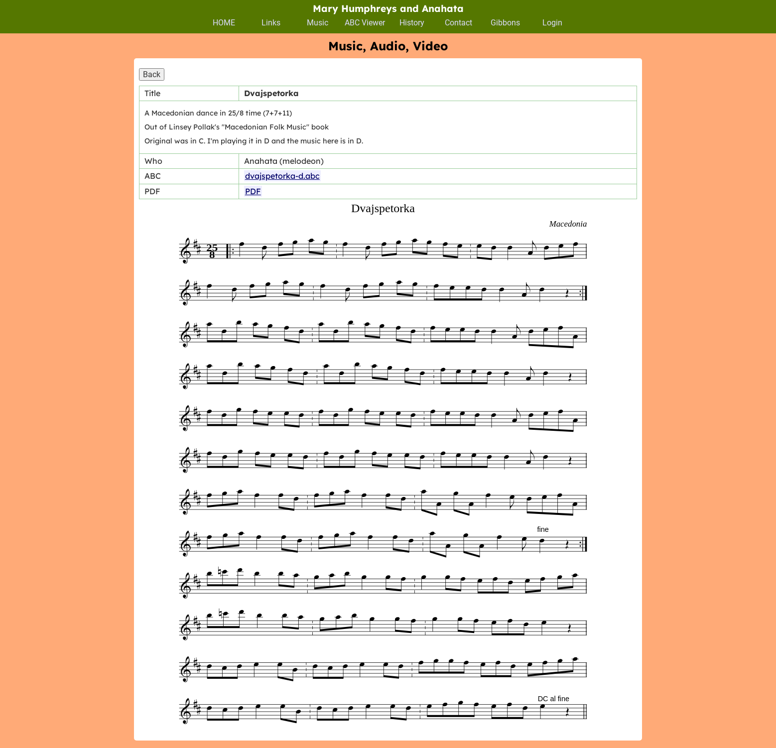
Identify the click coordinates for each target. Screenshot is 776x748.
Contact (458, 22)
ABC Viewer (365, 22)
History (411, 22)
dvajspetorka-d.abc (282, 176)
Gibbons (505, 22)
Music (317, 22)
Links (270, 22)
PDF (253, 191)
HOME (224, 22)
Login (552, 22)
